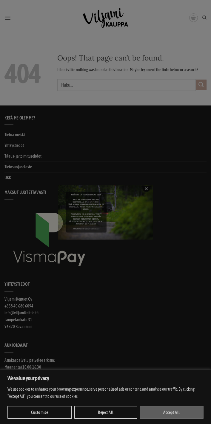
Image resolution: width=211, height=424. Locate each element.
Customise (39, 412)
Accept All (171, 412)
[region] (105, 396)
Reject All (105, 412)
